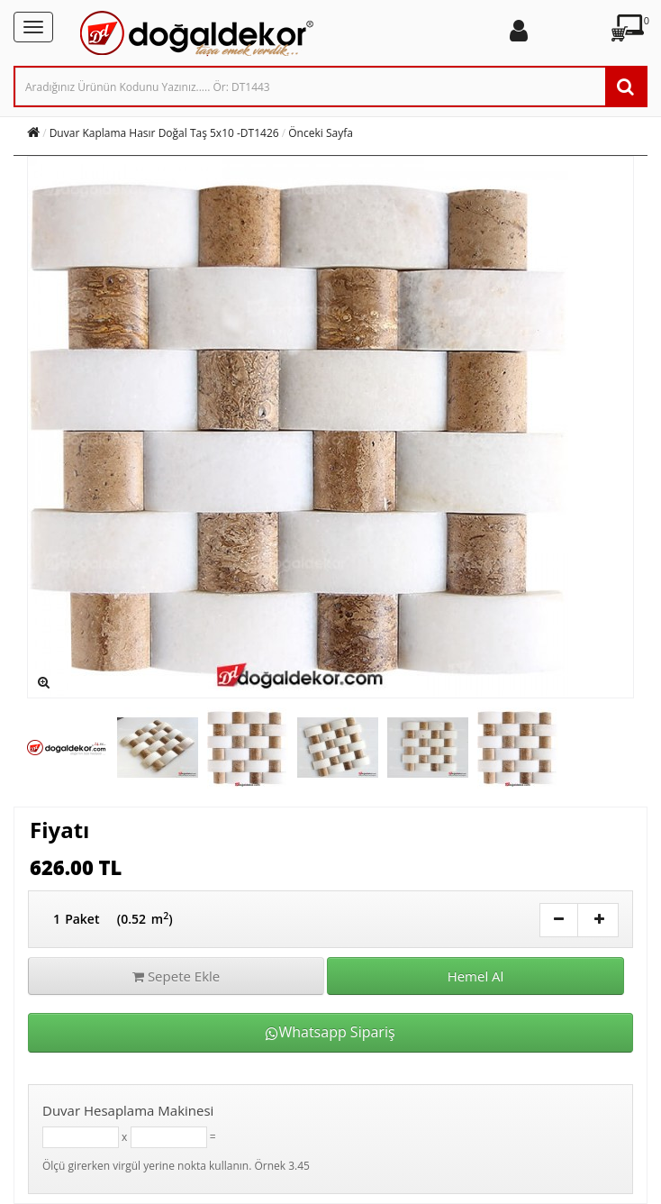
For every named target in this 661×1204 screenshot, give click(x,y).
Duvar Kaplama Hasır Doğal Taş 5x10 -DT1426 (164, 133)
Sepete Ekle (176, 976)
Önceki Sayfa (320, 133)
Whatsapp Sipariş (330, 1032)
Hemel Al (476, 976)
